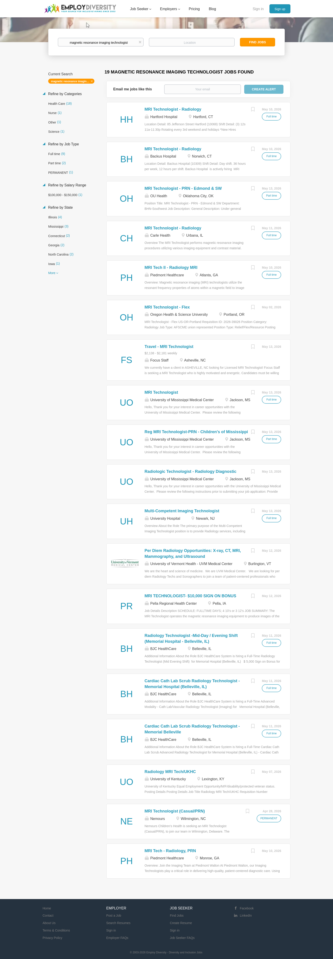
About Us (49, 923)
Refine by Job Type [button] (63, 144)
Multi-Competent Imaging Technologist (182, 511)
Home (47, 908)
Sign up (280, 9)
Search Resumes (118, 923)
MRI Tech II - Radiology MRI (171, 267)
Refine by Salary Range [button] (66, 185)
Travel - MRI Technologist (169, 346)
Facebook (247, 908)
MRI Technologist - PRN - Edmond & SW (183, 188)
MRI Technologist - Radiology (173, 109)
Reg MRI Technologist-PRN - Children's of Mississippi (196, 432)
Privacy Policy (52, 938)
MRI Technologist (161, 392)
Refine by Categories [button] (64, 94)
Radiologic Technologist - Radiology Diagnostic (191, 471)
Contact (48, 915)
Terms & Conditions (56, 930)
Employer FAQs (117, 938)
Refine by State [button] (60, 207)
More (51, 273)
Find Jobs (257, 42)
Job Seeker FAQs (182, 938)
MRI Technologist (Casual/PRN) (175, 811)
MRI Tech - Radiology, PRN (170, 851)
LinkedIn (246, 915)
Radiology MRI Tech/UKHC (170, 771)
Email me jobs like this (132, 89)
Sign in (258, 9)
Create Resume (181, 923)
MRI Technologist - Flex (167, 307)
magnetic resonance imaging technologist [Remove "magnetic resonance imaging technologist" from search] (72, 81)
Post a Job (113, 915)
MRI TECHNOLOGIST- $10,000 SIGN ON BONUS (190, 596)
